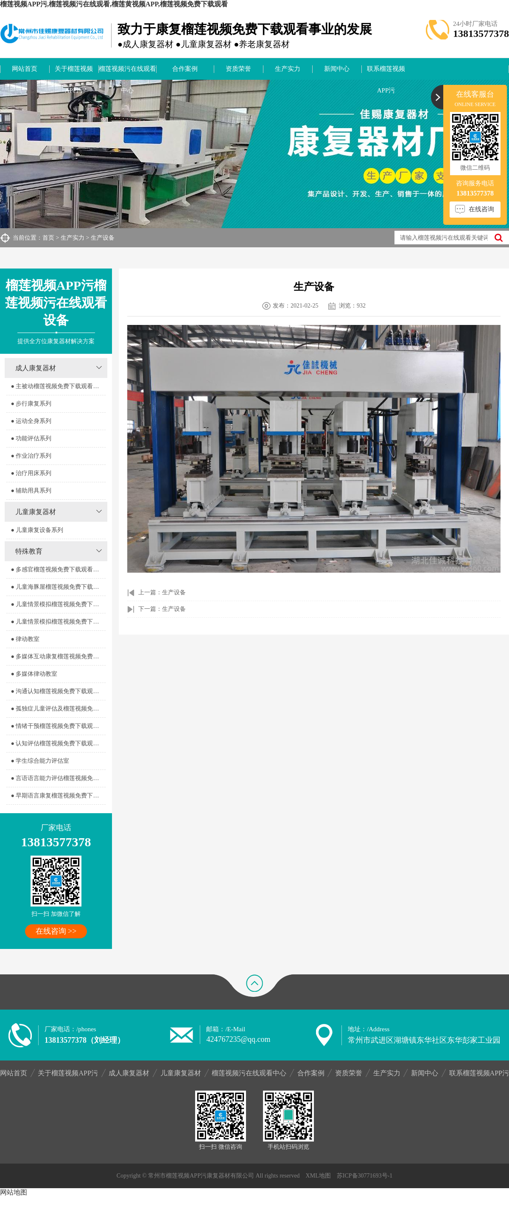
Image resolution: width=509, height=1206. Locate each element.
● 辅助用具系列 (31, 490)
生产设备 (103, 238)
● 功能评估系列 (31, 438)
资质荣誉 (238, 68)
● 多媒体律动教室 (34, 674)
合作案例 (185, 68)
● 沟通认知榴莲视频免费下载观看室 (58, 691)
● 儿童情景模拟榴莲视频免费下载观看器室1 (58, 604)
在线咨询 (481, 209)
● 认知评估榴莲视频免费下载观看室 (58, 743)
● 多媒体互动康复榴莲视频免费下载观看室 (58, 656)
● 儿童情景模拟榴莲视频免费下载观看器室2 (58, 621)
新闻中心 (337, 68)
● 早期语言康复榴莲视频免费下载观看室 (58, 795)
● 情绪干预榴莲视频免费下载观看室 (58, 726)
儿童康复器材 (35, 511)
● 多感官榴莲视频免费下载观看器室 (58, 569)
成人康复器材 (35, 368)
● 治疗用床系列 (31, 473)
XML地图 (318, 1175)
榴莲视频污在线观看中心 (127, 72)
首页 (48, 238)
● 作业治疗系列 (31, 456)
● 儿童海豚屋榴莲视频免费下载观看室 (58, 587)
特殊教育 (28, 551)
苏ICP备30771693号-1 (364, 1175)
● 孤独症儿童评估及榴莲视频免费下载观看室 (58, 708)
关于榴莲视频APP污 (74, 72)
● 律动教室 (25, 639)
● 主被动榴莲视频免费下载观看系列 (58, 386)
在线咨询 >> (56, 931)
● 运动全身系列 (31, 421)
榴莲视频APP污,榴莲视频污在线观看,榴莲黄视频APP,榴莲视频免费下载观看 (114, 4)
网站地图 (13, 1192)
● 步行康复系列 (31, 403)
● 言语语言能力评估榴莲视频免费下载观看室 (58, 778)
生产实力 (287, 68)
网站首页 (24, 68)
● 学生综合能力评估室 (40, 761)
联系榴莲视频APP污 (386, 72)
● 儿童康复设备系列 (37, 530)
